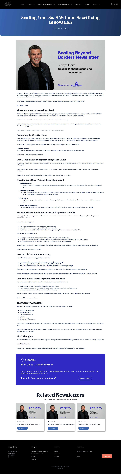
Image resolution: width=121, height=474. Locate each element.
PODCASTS (78, 4)
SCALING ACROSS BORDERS (46, 4)
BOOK (22, 4)
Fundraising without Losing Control (28, 424)
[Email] (88, 456)
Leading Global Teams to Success (89, 424)
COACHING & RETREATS (65, 4)
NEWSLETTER (30, 4)
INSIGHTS (96, 4)
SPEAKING (87, 4)
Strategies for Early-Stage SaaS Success (61, 424)
